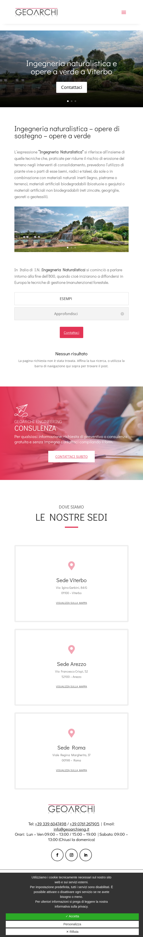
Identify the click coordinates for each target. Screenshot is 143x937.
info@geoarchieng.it (71, 829)
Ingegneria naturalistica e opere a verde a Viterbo (71, 66)
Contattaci (71, 87)
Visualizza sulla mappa (71, 602)
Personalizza (72, 924)
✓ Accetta (72, 916)
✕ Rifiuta (72, 931)
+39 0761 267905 (84, 823)
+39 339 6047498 (50, 823)
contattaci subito (71, 456)
